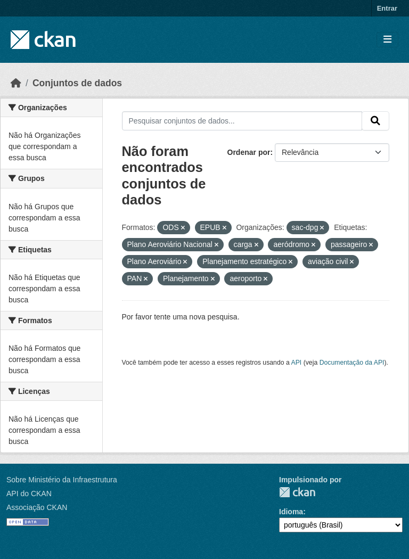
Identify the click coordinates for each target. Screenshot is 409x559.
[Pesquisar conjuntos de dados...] (242, 120)
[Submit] (375, 120)
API (296, 362)
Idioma (291, 511)
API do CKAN (29, 493)
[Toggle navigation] (387, 39)
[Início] (16, 83)
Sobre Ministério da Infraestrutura (61, 479)
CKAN (297, 492)
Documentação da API (352, 362)
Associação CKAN (36, 507)
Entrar (387, 8)
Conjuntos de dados (77, 83)
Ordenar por (249, 152)
